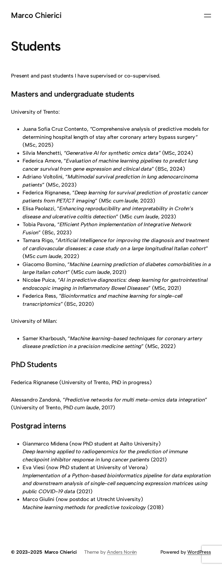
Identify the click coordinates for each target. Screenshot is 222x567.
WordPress (199, 552)
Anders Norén (122, 552)
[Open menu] (207, 15)
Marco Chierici (36, 15)
